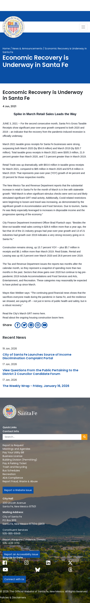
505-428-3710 (11, 543)
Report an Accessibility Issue (21, 554)
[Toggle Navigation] (83, 27)
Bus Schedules (11, 470)
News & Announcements (27, 48)
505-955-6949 (11, 533)
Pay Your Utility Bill (13, 452)
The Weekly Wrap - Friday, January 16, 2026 (36, 386)
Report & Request (13, 445)
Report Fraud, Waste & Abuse (20, 481)
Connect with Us (14, 579)
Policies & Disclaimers (13, 597)
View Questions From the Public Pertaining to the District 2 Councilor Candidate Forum (40, 372)
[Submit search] (84, 437)
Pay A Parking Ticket (15, 463)
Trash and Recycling (15, 467)
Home (6, 48)
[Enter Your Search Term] (42, 437)
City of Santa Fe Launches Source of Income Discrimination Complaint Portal (37, 356)
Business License (12, 456)
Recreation (9, 474)
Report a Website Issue (18, 490)
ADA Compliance (13, 477)
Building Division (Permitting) (20, 459)
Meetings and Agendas (16, 449)
